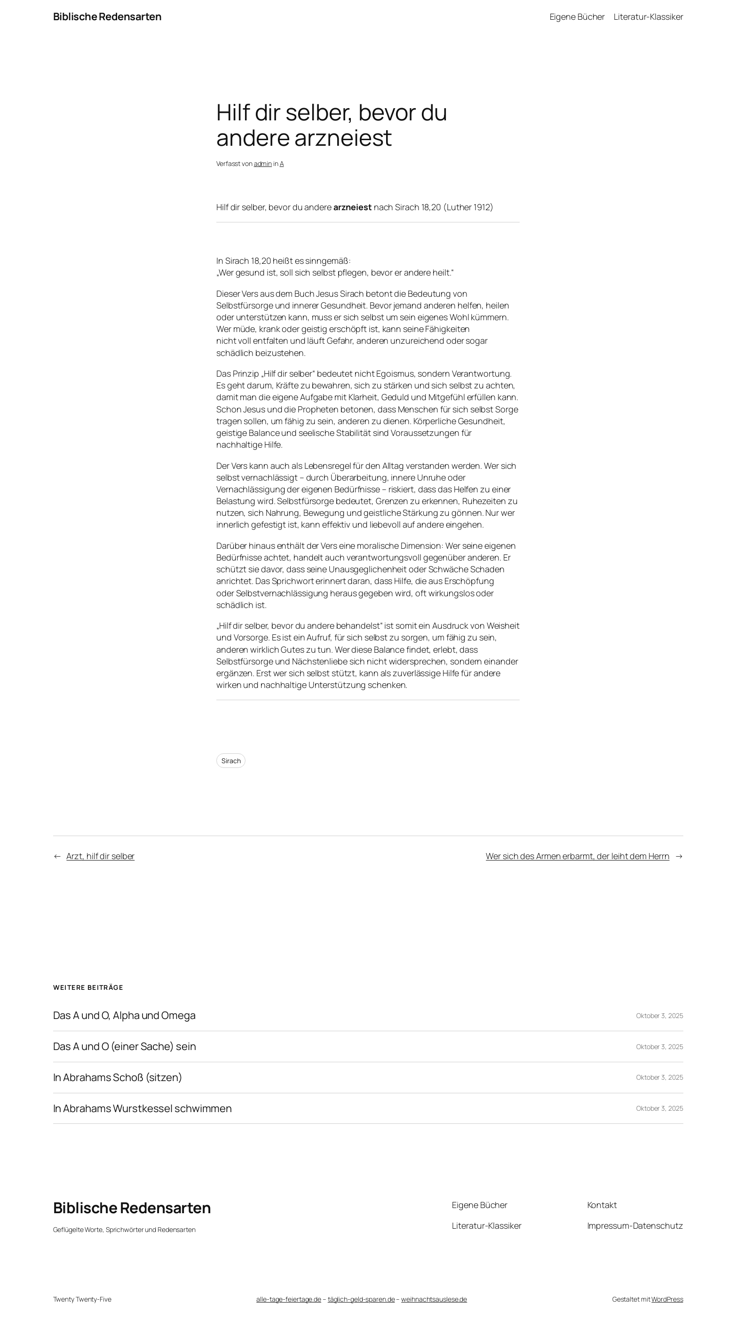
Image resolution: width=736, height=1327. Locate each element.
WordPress (667, 1299)
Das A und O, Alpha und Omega (124, 1015)
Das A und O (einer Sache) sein (124, 1046)
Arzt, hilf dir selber (100, 855)
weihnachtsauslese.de (434, 1299)
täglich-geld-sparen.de (361, 1299)
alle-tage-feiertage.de (288, 1299)
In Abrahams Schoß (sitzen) (117, 1077)
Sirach (231, 760)
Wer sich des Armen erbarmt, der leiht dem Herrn (577, 855)
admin (263, 163)
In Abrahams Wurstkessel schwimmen (142, 1108)
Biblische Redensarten (107, 16)
